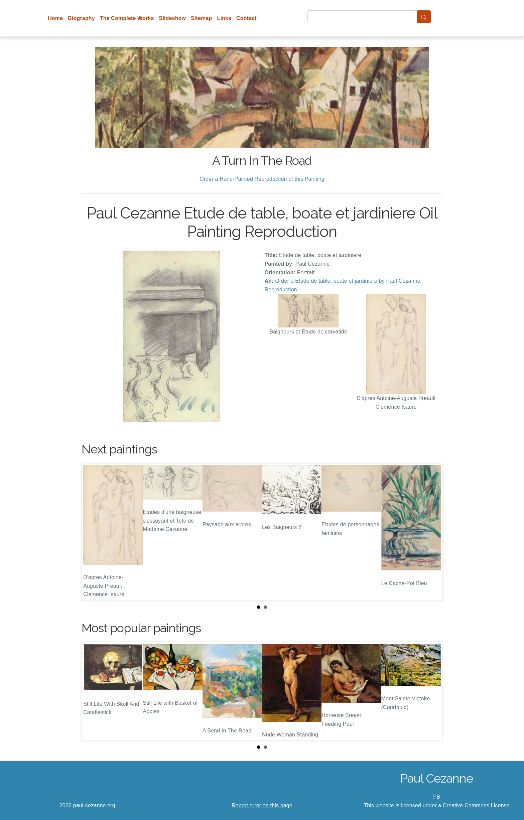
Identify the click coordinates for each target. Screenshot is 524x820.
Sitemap (201, 18)
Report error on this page (262, 805)
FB (436, 797)
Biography (81, 18)
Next (432, 532)
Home (55, 18)
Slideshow (172, 18)
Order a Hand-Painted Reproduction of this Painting (262, 179)
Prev (92, 532)
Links (224, 18)
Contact (246, 18)
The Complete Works (127, 18)
